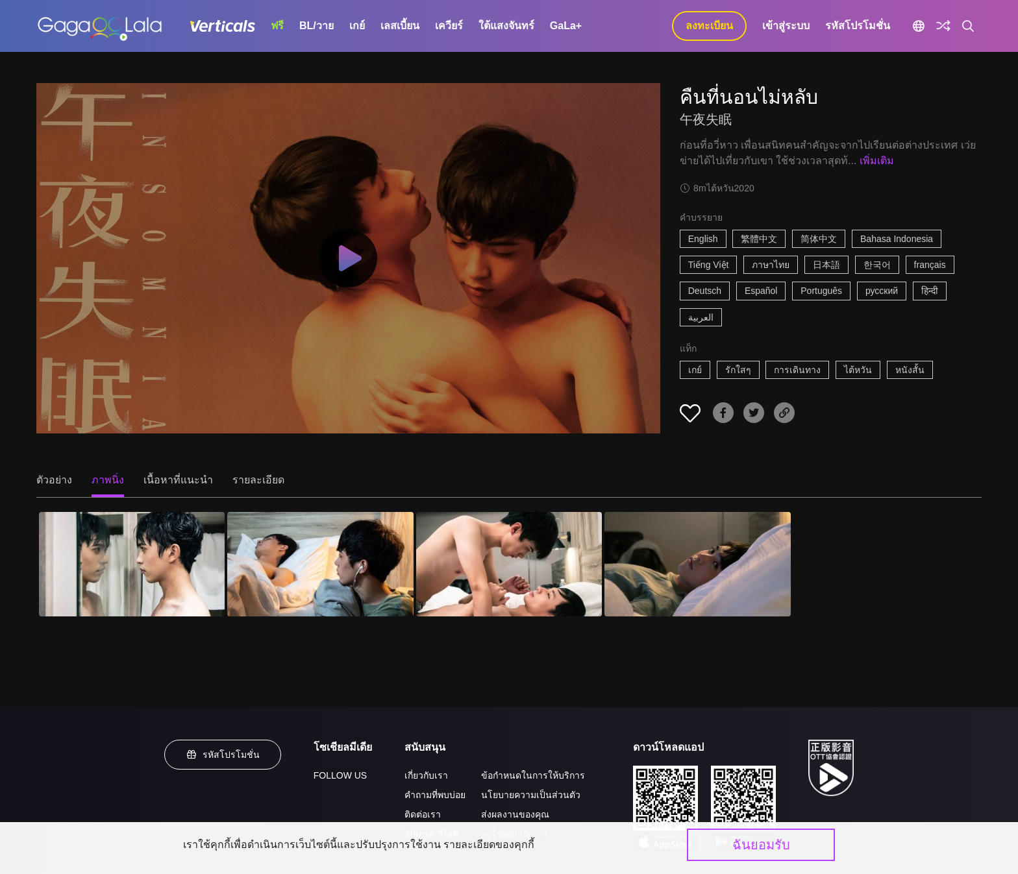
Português (821, 290)
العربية (701, 317)
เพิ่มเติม (877, 160)
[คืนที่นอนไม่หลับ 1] (132, 564)
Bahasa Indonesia (896, 239)
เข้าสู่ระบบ (786, 25)
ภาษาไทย (770, 265)
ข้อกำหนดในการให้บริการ (533, 775)
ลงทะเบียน (709, 25)
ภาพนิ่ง (108, 479)
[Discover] (943, 26)
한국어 (877, 265)
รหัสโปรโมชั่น (857, 25)
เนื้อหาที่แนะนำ (178, 479)
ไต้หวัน (858, 370)
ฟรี (277, 25)
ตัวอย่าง (54, 479)
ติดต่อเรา (422, 814)
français (930, 265)
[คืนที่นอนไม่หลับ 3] (509, 564)
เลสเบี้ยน (399, 25)
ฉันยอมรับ (761, 845)
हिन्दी (929, 290)
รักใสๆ (738, 370)
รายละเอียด (258, 479)
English (703, 239)
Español (761, 290)
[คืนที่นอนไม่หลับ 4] (697, 564)
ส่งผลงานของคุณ (515, 814)
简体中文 (819, 239)
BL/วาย (316, 25)
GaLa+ (566, 25)
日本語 (826, 265)
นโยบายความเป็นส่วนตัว (530, 795)
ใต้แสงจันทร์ (506, 25)
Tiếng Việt (708, 265)
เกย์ (357, 25)
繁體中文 (759, 239)
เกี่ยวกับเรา (426, 775)
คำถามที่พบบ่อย (435, 795)
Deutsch (704, 290)
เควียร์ (449, 25)
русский (881, 290)
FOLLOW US (340, 775)
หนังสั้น (910, 370)
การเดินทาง (797, 370)
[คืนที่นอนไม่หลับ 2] (320, 564)
